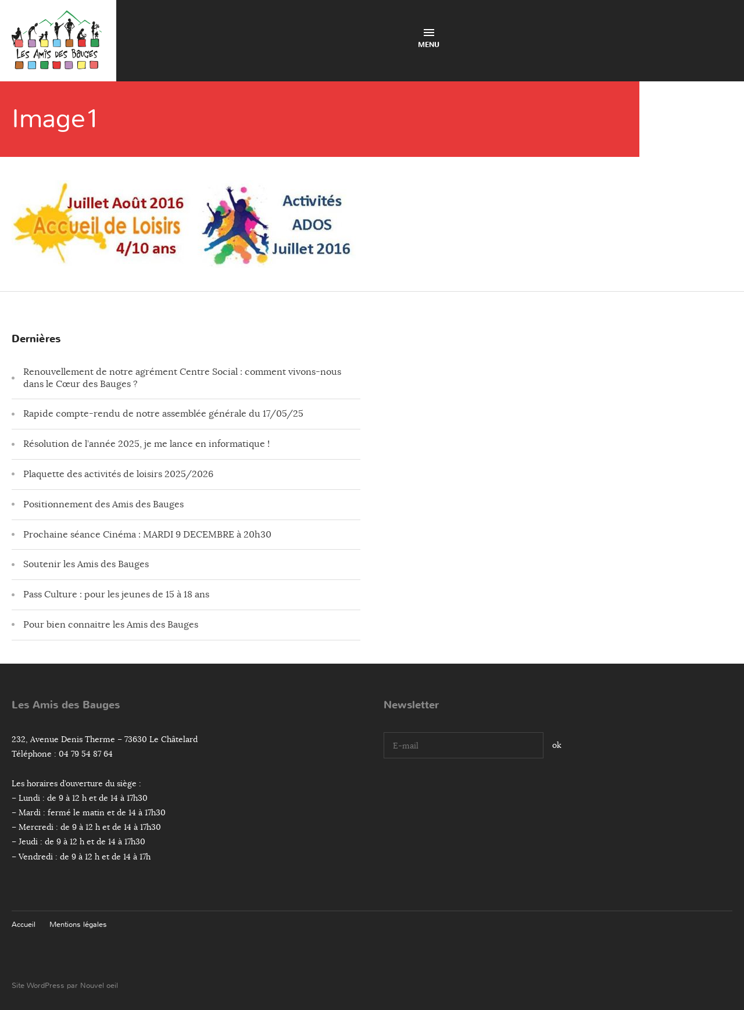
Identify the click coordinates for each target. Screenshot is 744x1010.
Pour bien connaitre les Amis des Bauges (110, 625)
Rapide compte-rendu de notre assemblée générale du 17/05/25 (163, 414)
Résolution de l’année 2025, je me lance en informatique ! (146, 444)
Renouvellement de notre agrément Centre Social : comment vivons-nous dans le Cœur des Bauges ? (182, 378)
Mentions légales (78, 924)
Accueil (23, 924)
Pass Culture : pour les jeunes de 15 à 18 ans (116, 594)
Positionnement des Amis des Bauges (103, 504)
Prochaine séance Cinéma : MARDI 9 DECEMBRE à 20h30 (147, 534)
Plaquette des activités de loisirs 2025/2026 (118, 474)
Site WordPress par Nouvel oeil (65, 985)
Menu (428, 39)
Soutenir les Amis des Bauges (86, 564)
